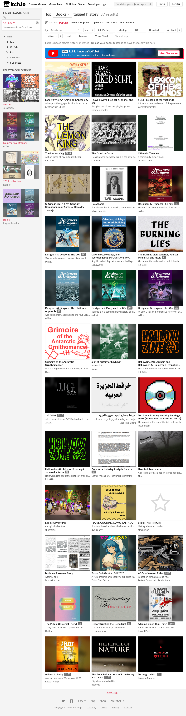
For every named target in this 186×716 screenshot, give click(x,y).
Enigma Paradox (11, 223)
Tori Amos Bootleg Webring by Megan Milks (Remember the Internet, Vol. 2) (159, 417)
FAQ (92, 701)
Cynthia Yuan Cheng (55, 107)
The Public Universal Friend (61, 623)
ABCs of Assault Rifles (150, 573)
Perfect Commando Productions (154, 580)
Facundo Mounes (146, 678)
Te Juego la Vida (147, 674)
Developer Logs (97, 4)
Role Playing (104, 30)
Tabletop (122, 30)
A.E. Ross (49, 160)
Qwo (47, 372)
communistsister (100, 110)
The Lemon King (54, 153)
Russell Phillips (145, 631)
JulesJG (49, 422)
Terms (104, 707)
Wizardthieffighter (147, 107)
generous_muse (99, 631)
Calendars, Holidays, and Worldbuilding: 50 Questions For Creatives (110, 257)
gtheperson (143, 529)
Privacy (115, 707)
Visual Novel (101, 36)
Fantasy (83, 36)
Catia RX (96, 160)
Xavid (48, 210)
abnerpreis (50, 529)
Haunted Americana (149, 469)
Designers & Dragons (15, 142)
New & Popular (80, 22)
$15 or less (13, 62)
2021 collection (12, 181)
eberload (96, 684)
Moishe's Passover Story (59, 573)
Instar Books (144, 425)
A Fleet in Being (54, 674)
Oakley (48, 631)
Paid (10, 52)
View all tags (121, 36)
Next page (112, 692)
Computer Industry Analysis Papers (112, 469)
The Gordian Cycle (102, 153)
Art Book (171, 30)
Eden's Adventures (55, 522)
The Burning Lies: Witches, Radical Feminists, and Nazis (158, 256)
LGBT (138, 30)
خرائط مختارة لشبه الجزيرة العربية (116, 415)
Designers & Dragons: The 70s (155, 203)
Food (68, 36)
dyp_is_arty (97, 529)
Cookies (128, 707)
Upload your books (102, 42)
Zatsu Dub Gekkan (101, 580)
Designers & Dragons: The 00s (62, 254)
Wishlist (8, 104)
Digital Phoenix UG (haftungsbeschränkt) (112, 475)
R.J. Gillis (142, 264)
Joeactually (8, 108)
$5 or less (13, 57)
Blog (103, 701)
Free (10, 42)
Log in (162, 4)
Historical (154, 30)
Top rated (111, 22)
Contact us (117, 701)
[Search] (150, 4)
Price (7, 36)
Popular (63, 22)
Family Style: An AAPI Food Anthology (66, 99)
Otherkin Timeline (148, 153)
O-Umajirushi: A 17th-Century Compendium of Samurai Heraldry (64, 205)
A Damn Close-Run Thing (152, 623)
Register (176, 4)
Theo (140, 476)
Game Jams (55, 4)
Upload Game (75, 4)
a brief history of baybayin (106, 361)
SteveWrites (97, 264)
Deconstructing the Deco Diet (109, 623)
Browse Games (37, 4)
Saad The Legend (128, 422)
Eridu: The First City (149, 522)
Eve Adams (98, 203)
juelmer (6, 184)
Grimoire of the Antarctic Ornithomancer (59, 363)
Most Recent (126, 22)
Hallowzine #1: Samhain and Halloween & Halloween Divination (158, 363)
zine (87, 30)
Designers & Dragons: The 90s (155, 308)
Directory (91, 707)
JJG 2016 (50, 415)
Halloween (52, 36)
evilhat (6, 146)
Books (6, 219)
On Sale (12, 47)
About (82, 701)
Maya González (99, 211)
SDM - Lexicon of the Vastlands (156, 99)
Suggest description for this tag (17, 27)
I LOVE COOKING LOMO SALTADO (112, 522)
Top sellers (97, 22)
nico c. (95, 369)
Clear (25, 12)
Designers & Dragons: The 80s (109, 308)
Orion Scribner (145, 160)
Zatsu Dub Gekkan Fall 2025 (108, 573)
